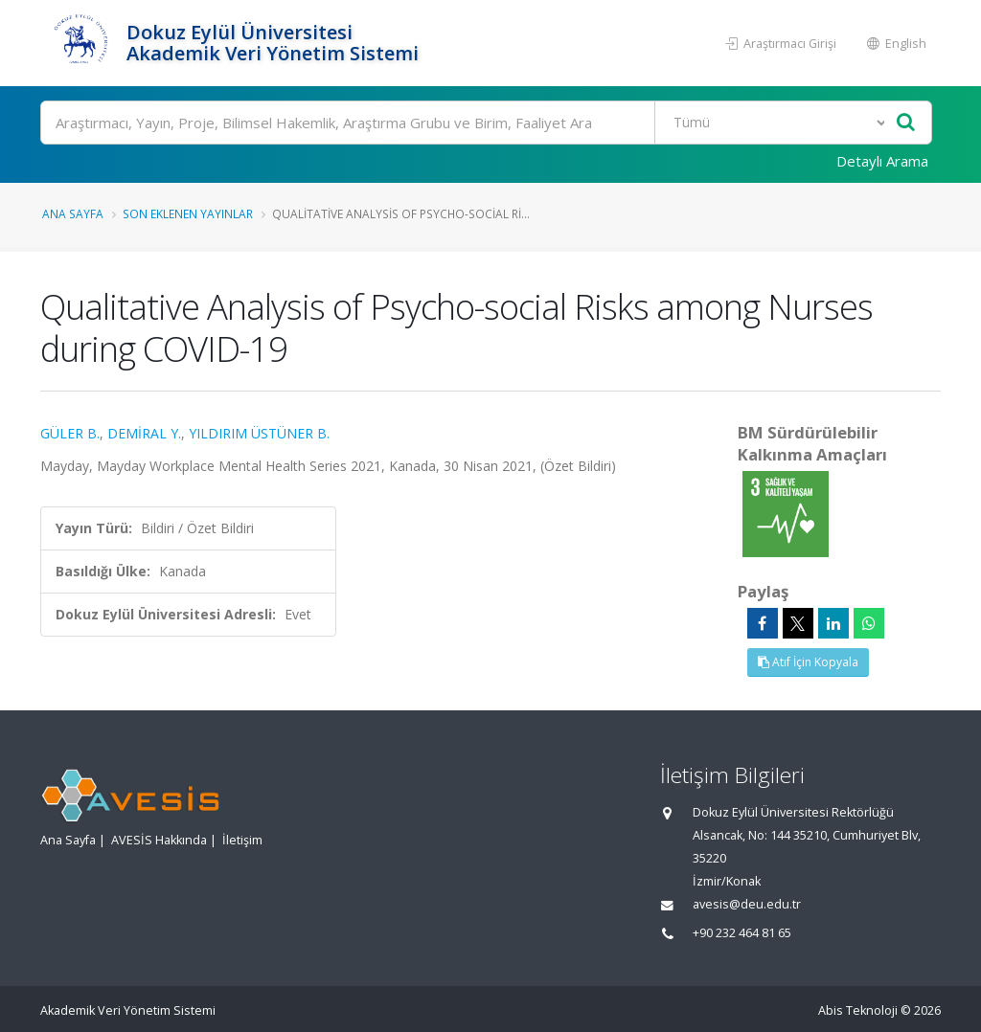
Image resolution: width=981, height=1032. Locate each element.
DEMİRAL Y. (144, 433)
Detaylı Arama (882, 160)
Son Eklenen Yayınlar (188, 213)
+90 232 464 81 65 (742, 933)
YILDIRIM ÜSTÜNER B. (259, 433)
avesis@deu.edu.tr (747, 904)
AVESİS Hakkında (159, 840)
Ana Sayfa (72, 213)
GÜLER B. (70, 433)
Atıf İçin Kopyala (808, 662)
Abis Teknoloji (858, 1010)
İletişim (242, 840)
